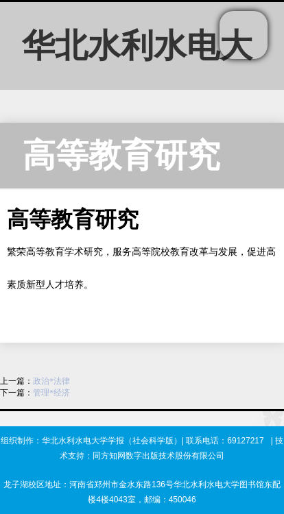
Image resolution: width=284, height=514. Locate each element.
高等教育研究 (121, 155)
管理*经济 (51, 392)
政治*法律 (51, 381)
